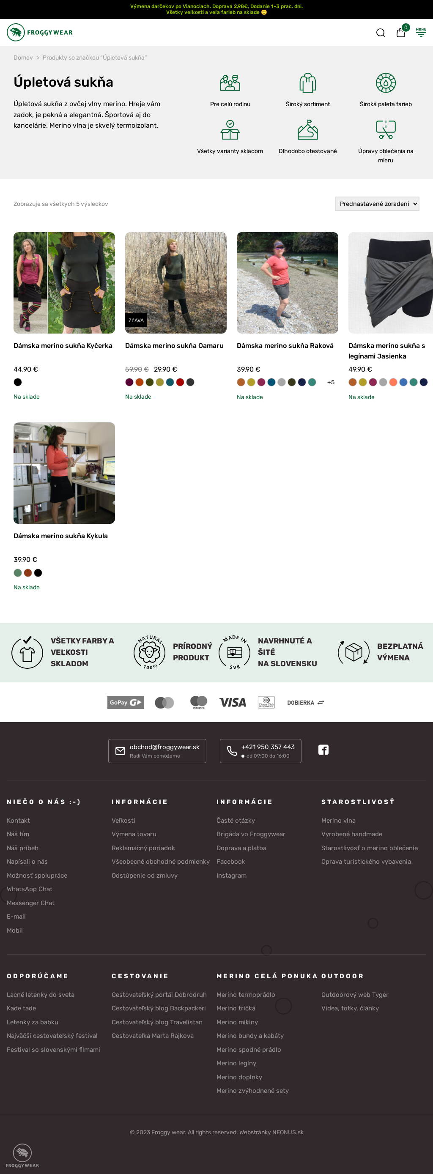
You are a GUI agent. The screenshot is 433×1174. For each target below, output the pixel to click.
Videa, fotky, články (350, 1008)
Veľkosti (123, 820)
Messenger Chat (31, 903)
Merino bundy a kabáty (250, 1036)
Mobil (15, 930)
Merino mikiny (237, 1022)
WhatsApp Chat (29, 889)
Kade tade (21, 1008)
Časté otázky (235, 820)
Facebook (230, 861)
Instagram (231, 875)
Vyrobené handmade (351, 834)
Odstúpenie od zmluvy (145, 875)
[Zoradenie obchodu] (377, 204)
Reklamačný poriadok (143, 848)
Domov (23, 57)
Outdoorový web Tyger (355, 995)
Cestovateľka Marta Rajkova (153, 1036)
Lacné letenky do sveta (40, 995)
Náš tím (18, 834)
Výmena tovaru (134, 834)
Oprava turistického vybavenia (366, 861)
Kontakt (18, 820)
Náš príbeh (22, 848)
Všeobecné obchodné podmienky (161, 861)
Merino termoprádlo (245, 995)
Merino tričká (235, 1008)
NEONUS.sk (288, 1132)
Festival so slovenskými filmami (53, 1050)
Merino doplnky (239, 1077)
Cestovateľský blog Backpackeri (159, 1008)
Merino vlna (338, 820)
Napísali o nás (27, 861)
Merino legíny (236, 1063)
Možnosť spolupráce (37, 875)
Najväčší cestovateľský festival (52, 1036)
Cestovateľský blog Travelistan (157, 1022)
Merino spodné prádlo (248, 1050)
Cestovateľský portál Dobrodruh (159, 995)
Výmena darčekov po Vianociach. (170, 6)
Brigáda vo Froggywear (250, 834)
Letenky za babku (32, 1022)
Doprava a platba (241, 848)
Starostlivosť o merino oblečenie (369, 848)
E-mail (16, 916)
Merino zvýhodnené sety (252, 1091)
